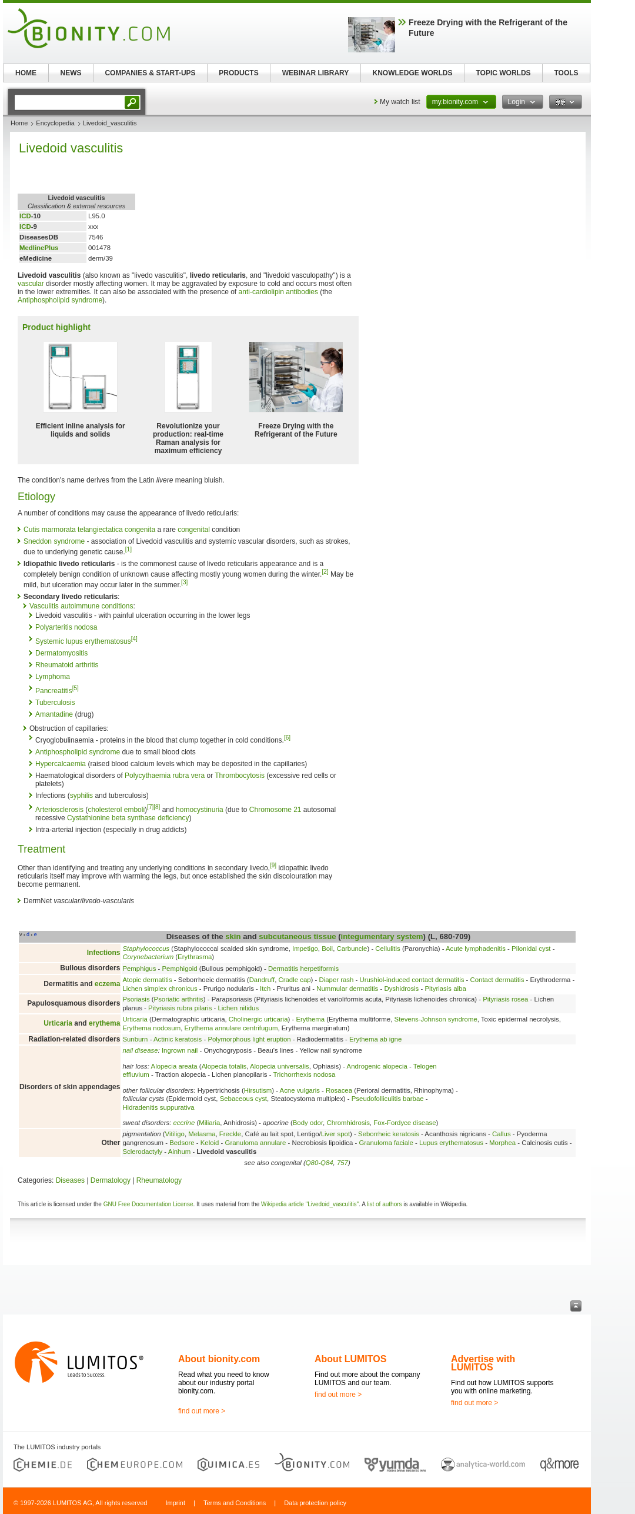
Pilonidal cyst (531, 948)
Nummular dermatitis (347, 988)
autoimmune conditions (97, 606)
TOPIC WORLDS (503, 73)
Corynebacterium (147, 956)
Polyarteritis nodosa (66, 627)
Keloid (209, 1142)
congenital (194, 529)
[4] (134, 638)
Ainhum (179, 1151)
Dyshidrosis (401, 988)
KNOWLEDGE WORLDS (413, 73)
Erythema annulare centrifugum (231, 1027)
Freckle (230, 1133)
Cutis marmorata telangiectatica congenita (89, 529)
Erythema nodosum (151, 1027)
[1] (128, 549)
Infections (104, 953)
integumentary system (382, 936)
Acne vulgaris (300, 1090)
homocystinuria (199, 810)
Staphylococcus (145, 948)
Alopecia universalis (279, 1066)
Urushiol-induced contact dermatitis (412, 979)
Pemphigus (139, 968)
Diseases (70, 1180)
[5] (75, 688)
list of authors (384, 1204)
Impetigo (305, 948)
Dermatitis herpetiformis (303, 968)
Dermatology (111, 1180)
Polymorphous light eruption (249, 1039)
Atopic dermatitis (147, 979)
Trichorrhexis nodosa (304, 1074)
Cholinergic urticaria (258, 1019)
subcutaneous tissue (297, 936)
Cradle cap (294, 979)
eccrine (184, 1122)
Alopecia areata (174, 1066)
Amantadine (54, 714)
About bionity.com (219, 1359)
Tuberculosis (55, 702)
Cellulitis (387, 948)
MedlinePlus (38, 247)
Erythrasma (195, 956)
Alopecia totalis (224, 1066)
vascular (31, 283)
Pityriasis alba (445, 988)
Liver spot (335, 1133)
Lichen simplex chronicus (159, 988)
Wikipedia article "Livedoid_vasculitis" (310, 1204)
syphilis (81, 795)
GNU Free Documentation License (148, 1204)
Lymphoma (52, 677)
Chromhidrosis (347, 1122)
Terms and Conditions (234, 1502)
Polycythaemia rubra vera (165, 775)
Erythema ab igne (375, 1039)
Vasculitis (44, 606)
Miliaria (209, 1122)
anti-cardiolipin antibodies (278, 292)
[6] (287, 737)
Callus (501, 1133)
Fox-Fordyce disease (404, 1122)
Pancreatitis (53, 691)
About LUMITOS (350, 1359)
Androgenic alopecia (377, 1066)
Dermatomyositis (61, 653)
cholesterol (105, 810)
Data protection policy (315, 1502)
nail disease (140, 1050)
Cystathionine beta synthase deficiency (128, 818)
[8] (156, 807)
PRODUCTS (238, 73)
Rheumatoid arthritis (66, 665)
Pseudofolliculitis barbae (388, 1098)
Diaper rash (336, 979)
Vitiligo (175, 1133)
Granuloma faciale (386, 1142)
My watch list (400, 102)
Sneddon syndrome (54, 541)
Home (19, 123)
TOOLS (566, 73)
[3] (184, 582)
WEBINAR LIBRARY (315, 73)
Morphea (502, 1142)
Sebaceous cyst (243, 1098)
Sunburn (135, 1039)
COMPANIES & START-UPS (150, 73)
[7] (150, 807)
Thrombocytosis (240, 775)
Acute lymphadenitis (476, 948)
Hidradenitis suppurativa (158, 1107)
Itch (265, 988)
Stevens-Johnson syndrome (436, 1019)
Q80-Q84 (319, 1162)
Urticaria (58, 1023)
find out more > (201, 1411)
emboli (134, 810)
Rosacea (339, 1090)
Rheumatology (159, 1180)
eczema (107, 984)
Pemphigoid (180, 968)
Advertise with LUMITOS (483, 1363)
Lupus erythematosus (451, 1142)
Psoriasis (135, 999)
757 (342, 1162)
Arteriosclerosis (59, 810)
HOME (25, 73)
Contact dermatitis (497, 979)
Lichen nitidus (238, 1007)
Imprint (175, 1502)
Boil (327, 948)
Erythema (310, 1019)
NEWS (71, 73)
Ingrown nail (180, 1050)
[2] (325, 571)
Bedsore (181, 1142)
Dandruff (262, 979)
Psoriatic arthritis (178, 999)
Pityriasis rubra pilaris (180, 1007)
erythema (104, 1023)
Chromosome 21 (275, 810)
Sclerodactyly (142, 1151)
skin (232, 936)
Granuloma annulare (255, 1142)
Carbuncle (352, 948)
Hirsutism (258, 1090)
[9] (273, 865)
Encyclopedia (55, 123)
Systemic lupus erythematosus (83, 641)
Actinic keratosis (177, 1039)
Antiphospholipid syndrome (60, 300)
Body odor (308, 1122)
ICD (25, 215)
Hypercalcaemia (60, 764)
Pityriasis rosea (505, 999)
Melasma (201, 1133)
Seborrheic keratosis (388, 1133)
